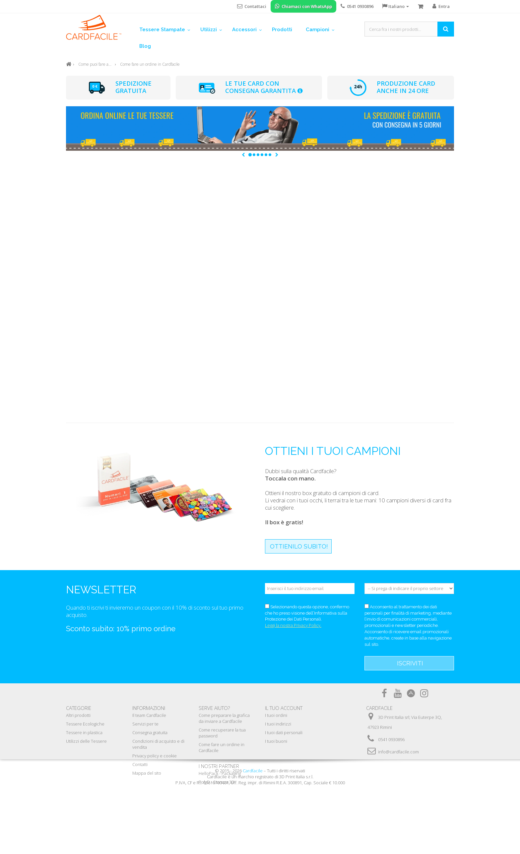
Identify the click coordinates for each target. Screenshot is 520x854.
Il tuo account (283, 708)
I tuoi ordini (276, 715)
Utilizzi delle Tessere (86, 741)
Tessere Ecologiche (85, 724)
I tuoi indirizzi (278, 724)
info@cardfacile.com (398, 752)
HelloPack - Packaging (220, 773)
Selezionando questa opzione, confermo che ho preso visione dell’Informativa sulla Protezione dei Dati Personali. (307, 613)
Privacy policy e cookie (154, 756)
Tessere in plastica (84, 732)
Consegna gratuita (149, 732)
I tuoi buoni (276, 741)
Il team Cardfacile (149, 715)
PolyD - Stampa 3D (216, 782)
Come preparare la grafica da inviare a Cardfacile (224, 718)
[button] (243, 155)
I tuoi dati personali (283, 732)
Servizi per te (145, 724)
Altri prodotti (78, 715)
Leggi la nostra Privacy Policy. (293, 625)
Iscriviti (410, 663)
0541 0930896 (391, 739)
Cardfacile (253, 835)
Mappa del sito (146, 773)
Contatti (140, 764)
